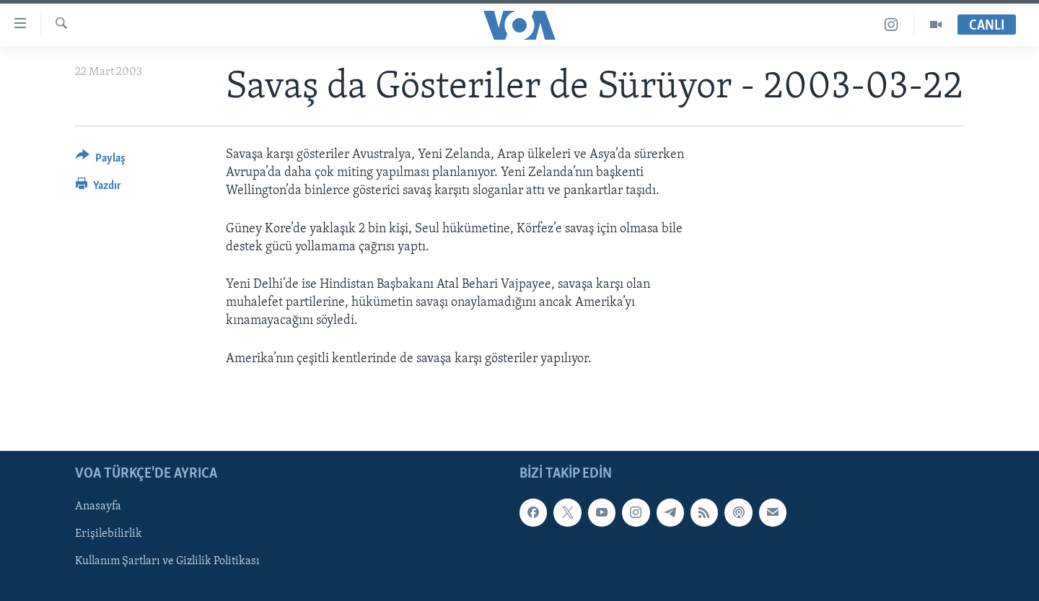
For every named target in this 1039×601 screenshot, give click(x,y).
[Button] (101, 160)
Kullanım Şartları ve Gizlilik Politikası (167, 561)
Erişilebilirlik (108, 534)
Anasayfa (98, 506)
